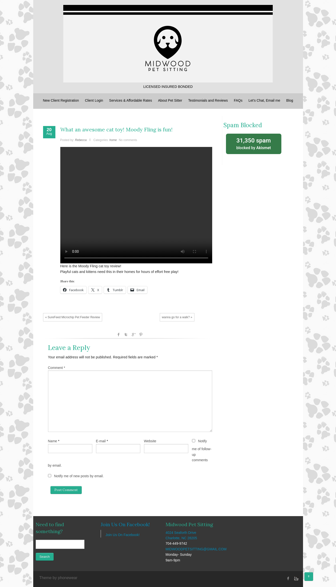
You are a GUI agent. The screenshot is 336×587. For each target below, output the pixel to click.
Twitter (126, 334)
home (113, 140)
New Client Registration (61, 100)
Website (150, 441)
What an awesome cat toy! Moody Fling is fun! (116, 129)
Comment (56, 368)
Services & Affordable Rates (130, 100)
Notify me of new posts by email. (79, 476)
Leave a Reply (69, 347)
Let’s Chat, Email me (264, 100)
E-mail (101, 441)
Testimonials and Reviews (208, 100)
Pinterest (140, 334)
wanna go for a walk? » (177, 317)
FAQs (238, 100)
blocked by (253, 143)
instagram (295, 578)
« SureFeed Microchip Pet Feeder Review (72, 317)
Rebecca (81, 140)
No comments (128, 140)
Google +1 (133, 334)
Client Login (94, 100)
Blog (289, 100)
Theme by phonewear (58, 578)
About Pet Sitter (170, 100)
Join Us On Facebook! (125, 524)
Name (52, 441)
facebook (118, 334)
